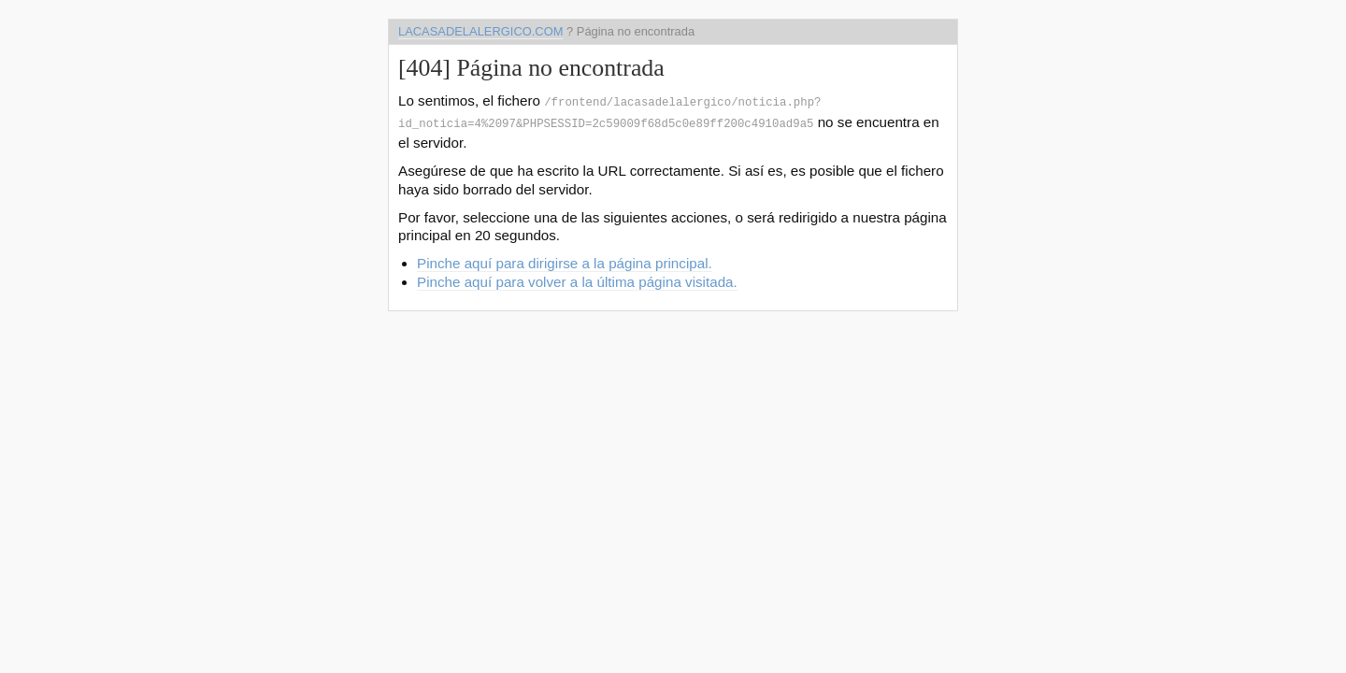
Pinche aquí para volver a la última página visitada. (577, 278)
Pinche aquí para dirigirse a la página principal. (564, 259)
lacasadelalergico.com (480, 31)
